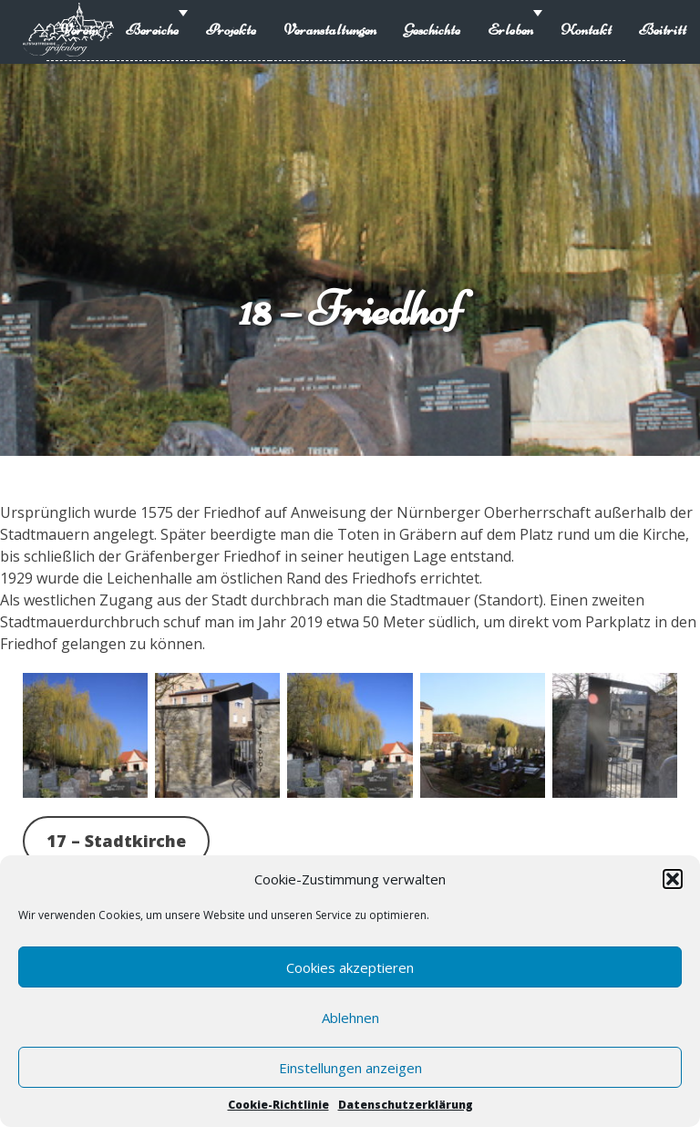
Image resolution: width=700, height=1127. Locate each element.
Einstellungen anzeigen (350, 1068)
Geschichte (432, 29)
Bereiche (152, 29)
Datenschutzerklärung (405, 1104)
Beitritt (662, 29)
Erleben (510, 29)
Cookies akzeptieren (350, 967)
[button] (673, 879)
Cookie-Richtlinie (278, 1104)
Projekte (231, 29)
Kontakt (586, 29)
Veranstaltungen (329, 29)
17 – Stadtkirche (116, 841)
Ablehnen (350, 1017)
